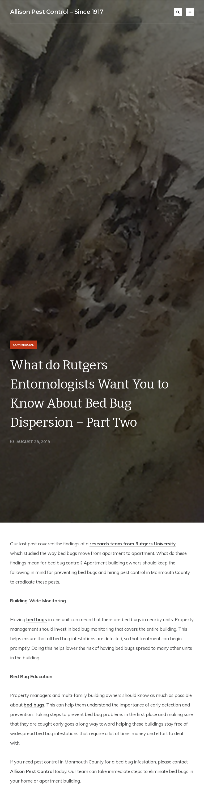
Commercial (23, 345)
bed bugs (36, 619)
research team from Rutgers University (133, 543)
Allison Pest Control (32, 771)
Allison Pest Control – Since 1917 (56, 11)
